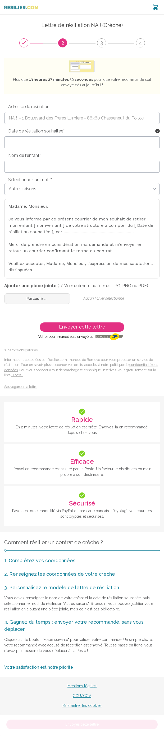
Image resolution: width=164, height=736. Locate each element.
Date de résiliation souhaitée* (36, 131)
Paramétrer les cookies (82, 705)
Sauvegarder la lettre (20, 387)
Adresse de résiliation (28, 106)
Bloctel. (17, 375)
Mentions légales (82, 686)
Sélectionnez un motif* (30, 179)
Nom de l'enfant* (24, 155)
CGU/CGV (82, 696)
